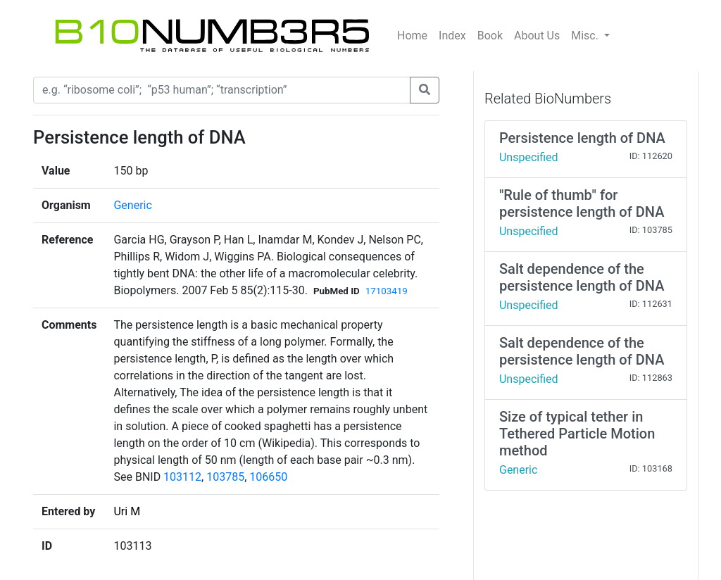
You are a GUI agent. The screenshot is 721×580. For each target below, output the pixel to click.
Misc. (586, 35)
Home (412, 35)
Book (490, 35)
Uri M (126, 511)
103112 (182, 477)
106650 (268, 477)
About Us (537, 35)
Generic (132, 205)
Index (452, 35)
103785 (225, 477)
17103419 (386, 291)
